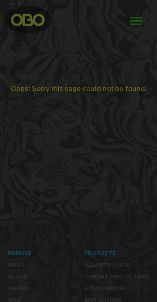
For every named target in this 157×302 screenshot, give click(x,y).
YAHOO (17, 288)
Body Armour (105, 288)
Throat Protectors (116, 276)
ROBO (16, 265)
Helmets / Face (107, 265)
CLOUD (17, 276)
